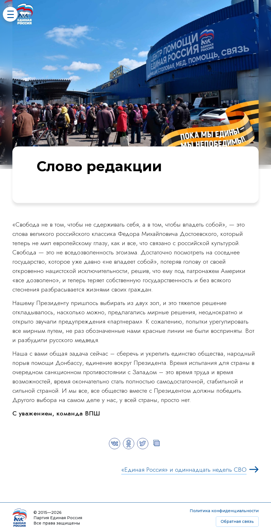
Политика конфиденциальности (224, 510)
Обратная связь (237, 521)
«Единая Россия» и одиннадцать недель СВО (184, 469)
